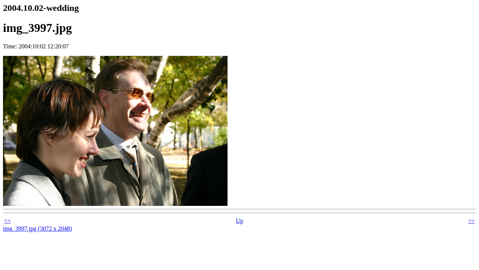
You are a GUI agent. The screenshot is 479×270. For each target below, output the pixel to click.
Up (239, 221)
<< (7, 221)
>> (471, 221)
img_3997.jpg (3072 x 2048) (37, 228)
